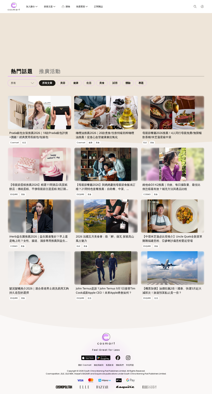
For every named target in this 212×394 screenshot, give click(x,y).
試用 (114, 83)
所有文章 (47, 83)
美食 (101, 83)
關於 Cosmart (84, 365)
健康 (75, 83)
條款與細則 (98, 365)
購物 (66, 6)
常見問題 (130, 365)
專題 (141, 83)
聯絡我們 (120, 365)
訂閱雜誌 (98, 6)
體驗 (127, 83)
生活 (88, 83)
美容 (62, 83)
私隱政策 (110, 365)
